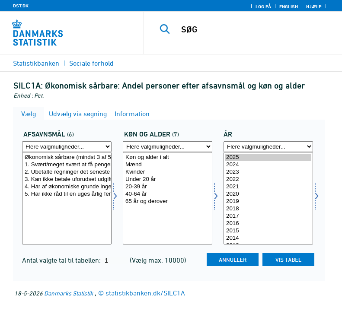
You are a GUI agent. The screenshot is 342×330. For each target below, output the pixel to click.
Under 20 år (168, 179)
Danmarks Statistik (68, 293)
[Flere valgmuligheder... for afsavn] (67, 146)
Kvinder (168, 172)
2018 (268, 209)
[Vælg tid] (268, 198)
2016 (268, 223)
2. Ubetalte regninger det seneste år (67, 172)
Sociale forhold (91, 63)
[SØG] (256, 29)
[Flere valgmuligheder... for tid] (268, 146)
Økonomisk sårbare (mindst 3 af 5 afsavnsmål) (67, 157)
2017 (268, 216)
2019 (268, 201)
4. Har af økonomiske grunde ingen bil (67, 186)
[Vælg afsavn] (67, 198)
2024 (268, 164)
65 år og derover (168, 201)
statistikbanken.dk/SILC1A (145, 293)
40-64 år (168, 194)
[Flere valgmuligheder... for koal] (167, 146)
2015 (268, 231)
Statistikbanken (36, 63)
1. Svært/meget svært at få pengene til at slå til (67, 164)
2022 (268, 179)
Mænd (168, 164)
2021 (268, 186)
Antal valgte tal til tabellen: (62, 260)
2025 (268, 157)
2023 (268, 172)
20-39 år (168, 186)
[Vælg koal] (167, 198)
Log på (263, 6)
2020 (268, 194)
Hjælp (314, 6)
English (288, 6)
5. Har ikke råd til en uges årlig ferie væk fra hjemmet (67, 194)
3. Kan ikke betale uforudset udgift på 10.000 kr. (67, 179)
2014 (268, 238)
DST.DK (21, 6)
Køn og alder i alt (168, 157)
